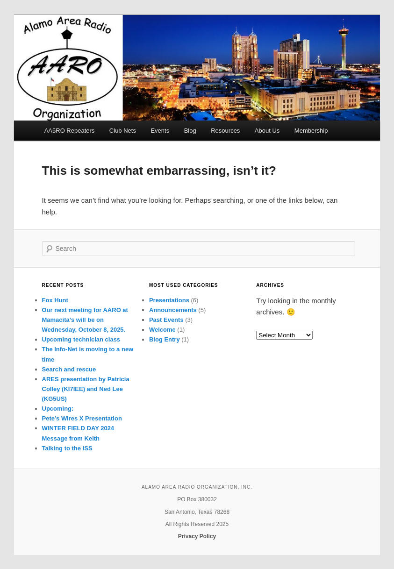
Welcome (162, 329)
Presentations (169, 300)
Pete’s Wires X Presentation (82, 418)
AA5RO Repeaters (69, 130)
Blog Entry (164, 339)
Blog (190, 130)
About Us (267, 130)
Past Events (166, 319)
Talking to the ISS (67, 448)
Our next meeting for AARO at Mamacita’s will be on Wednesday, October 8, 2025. (85, 319)
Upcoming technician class (81, 339)
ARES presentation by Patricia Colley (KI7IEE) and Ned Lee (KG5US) (85, 389)
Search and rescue (69, 369)
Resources (225, 130)
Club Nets (122, 130)
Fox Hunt (55, 300)
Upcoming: (58, 408)
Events (159, 130)
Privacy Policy (197, 536)
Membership (311, 130)
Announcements (173, 309)
